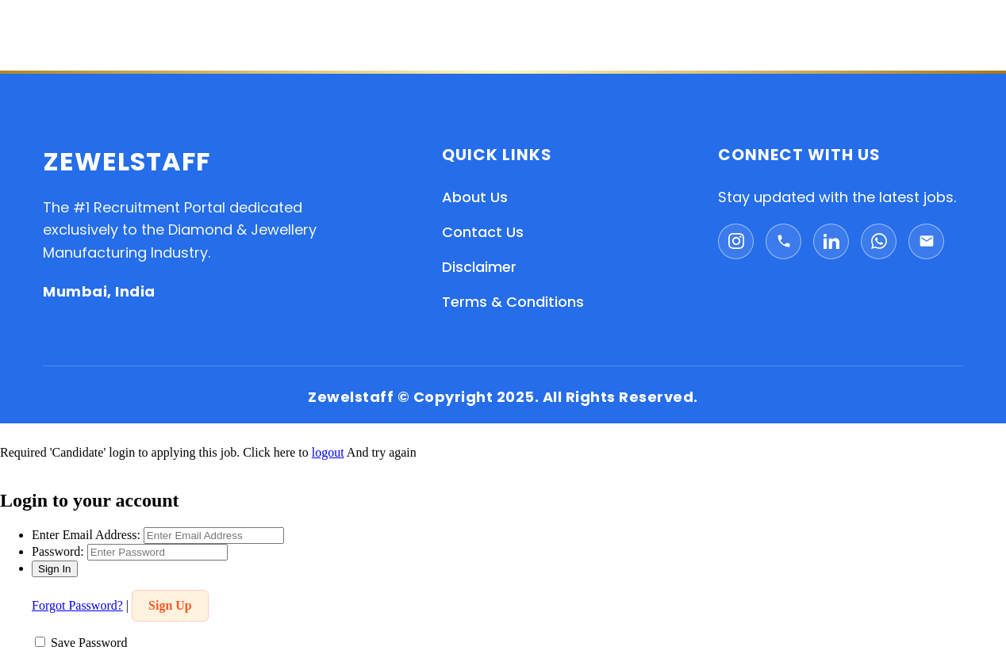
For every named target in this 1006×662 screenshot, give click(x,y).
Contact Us (483, 232)
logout (328, 452)
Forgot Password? (77, 604)
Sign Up (170, 604)
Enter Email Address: (86, 534)
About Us (475, 197)
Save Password (89, 642)
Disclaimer (479, 267)
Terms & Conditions (513, 302)
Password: (58, 550)
